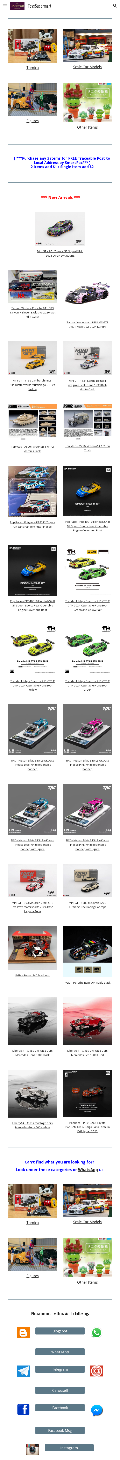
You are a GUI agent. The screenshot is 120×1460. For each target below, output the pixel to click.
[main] (32, 68)
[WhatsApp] (59, 1352)
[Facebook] (59, 1407)
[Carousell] (59, 1390)
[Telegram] (59, 1369)
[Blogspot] (59, 1331)
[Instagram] (69, 1448)
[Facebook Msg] (59, 1430)
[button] (5, 5)
